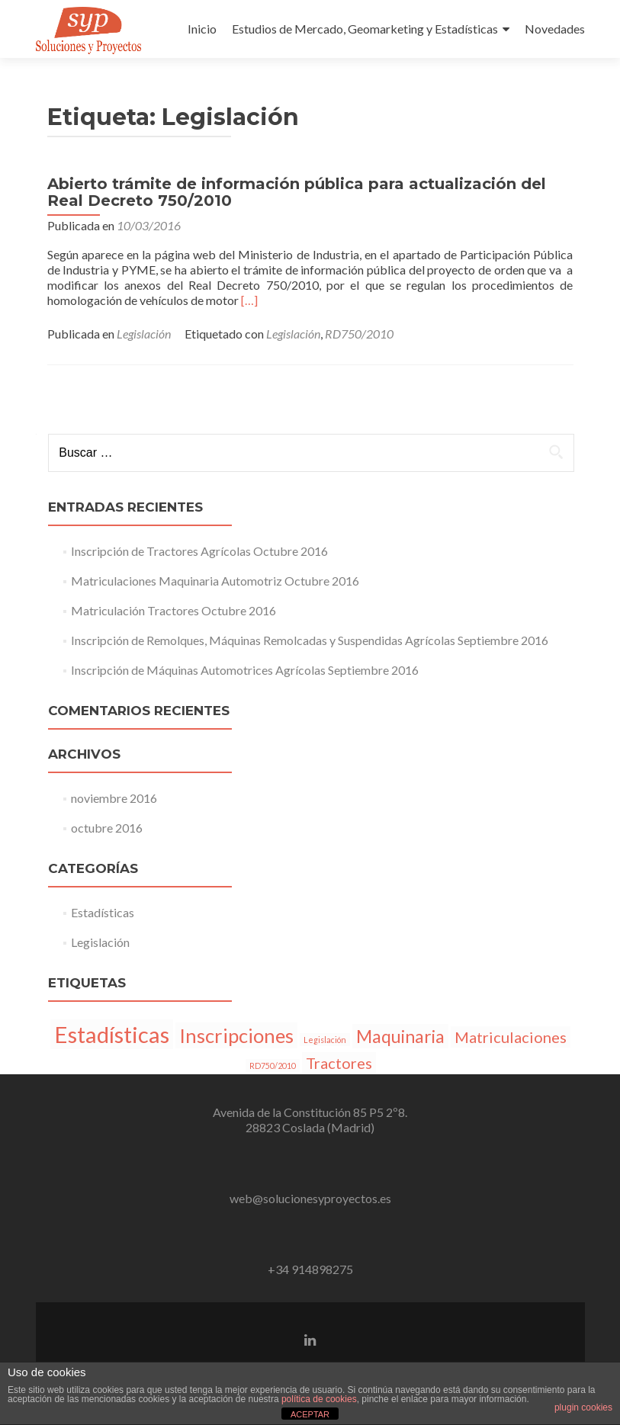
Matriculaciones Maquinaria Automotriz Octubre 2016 (215, 580)
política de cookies (319, 1399)
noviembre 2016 (114, 798)
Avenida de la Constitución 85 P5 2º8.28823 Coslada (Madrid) (310, 1120)
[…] (249, 300)
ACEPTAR (310, 1414)
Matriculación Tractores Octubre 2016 (173, 610)
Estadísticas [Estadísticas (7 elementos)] (111, 1034)
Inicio (202, 28)
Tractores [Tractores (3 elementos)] (339, 1063)
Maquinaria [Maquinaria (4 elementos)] (400, 1036)
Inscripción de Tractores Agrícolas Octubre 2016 (199, 551)
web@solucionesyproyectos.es (310, 1198)
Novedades (555, 28)
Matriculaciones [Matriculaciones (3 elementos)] (511, 1037)
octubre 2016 (107, 827)
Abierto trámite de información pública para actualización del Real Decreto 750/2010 (296, 192)
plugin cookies (583, 1407)
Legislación (144, 333)
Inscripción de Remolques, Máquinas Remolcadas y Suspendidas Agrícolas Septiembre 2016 (309, 640)
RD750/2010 (359, 333)
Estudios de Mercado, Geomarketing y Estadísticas (365, 28)
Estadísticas (102, 912)
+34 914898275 (310, 1269)
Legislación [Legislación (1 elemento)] (325, 1040)
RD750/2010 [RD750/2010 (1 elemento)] (272, 1065)
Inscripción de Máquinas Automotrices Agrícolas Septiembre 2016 (245, 670)
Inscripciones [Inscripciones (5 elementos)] (236, 1035)
